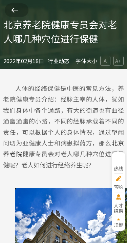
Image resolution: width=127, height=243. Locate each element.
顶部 (118, 224)
